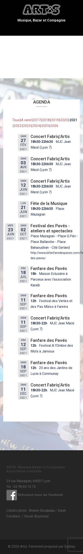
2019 (55, 120)
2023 (27, 126)
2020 (64, 120)
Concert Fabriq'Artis (50, 136)
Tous (16, 120)
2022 (18, 126)
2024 (36, 126)
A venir (26, 120)
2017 (37, 120)
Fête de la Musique (49, 203)
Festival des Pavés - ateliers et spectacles (52, 228)
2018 (46, 120)
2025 (45, 126)
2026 (54, 126)
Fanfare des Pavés (49, 268)
